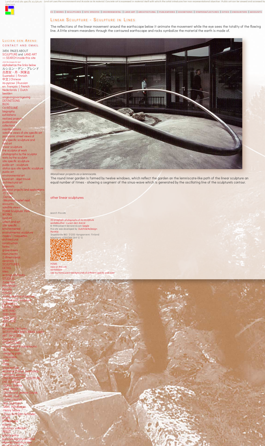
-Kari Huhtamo (11, 403)
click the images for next (11, 62)
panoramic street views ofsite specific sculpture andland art (18, 139)
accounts (256, 11)
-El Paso (7, 193)
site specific (91, 11)
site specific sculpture (15, 161)
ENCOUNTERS (11, 382)
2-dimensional (11, 257)
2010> (6, 325)
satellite (7, 207)
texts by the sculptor (14, 158)
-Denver (7, 197)
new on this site (58, 266)
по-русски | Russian (15, 83)
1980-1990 (9, 314)
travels (6, 425)
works (60, 11)
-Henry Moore (11, 410)
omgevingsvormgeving (16, 97)
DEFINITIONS (11, 101)
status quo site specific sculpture (22, 168)
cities (225, 11)
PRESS (6, 432)
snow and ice (10, 368)
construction (10, 243)
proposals (8, 186)
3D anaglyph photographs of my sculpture (72, 219)
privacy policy (10, 435)
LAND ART (30, 54)
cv (51, 11)
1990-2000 (9, 318)
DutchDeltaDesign (87, 228)
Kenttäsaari (9, 286)
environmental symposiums (19, 346)
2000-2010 (9, 321)
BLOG (5, 104)
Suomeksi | (9, 76)
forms (6, 247)
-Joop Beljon (10, 389)
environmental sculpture (17, 232)
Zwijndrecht (9, 339)
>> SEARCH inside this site (19, 58)
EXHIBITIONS (11, 307)
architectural (147, 11)
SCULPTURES (10, 264)
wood (5, 360)
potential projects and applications (23, 190)
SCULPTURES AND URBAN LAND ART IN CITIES (23, 333)
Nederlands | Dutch (15, 90)
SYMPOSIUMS (11, 343)
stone (5, 364)
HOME (53, 263)
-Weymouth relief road (16, 200)
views (16, 207)
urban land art (11, 222)
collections (8, 125)
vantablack (56, 269)
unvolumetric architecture (18, 296)
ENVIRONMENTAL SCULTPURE (21, 378)
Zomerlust (8, 282)
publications (167, 11)
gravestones (10, 250)
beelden (7, 93)
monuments (10, 254)
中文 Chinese (11, 79)
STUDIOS (8, 279)
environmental (112, 11)
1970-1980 (8, 311)
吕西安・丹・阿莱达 (16, 72)
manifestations (11, 129)
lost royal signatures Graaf (18, 439)
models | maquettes (14, 236)
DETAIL (6, 268)
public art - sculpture (15, 165)
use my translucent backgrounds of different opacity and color (82, 272)
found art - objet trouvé (16, 179)
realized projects (12, 118)
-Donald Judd (10, 396)
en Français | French (16, 86)
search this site (58, 212)
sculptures (74, 11)
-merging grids (11, 353)
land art (130, 11)
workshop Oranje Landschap (20, 371)
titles (5, 271)
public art (8, 172)
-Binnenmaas (11, 350)
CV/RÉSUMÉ (10, 108)
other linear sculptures (67, 197)
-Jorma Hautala (12, 399)
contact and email (20, 44)
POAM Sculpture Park (16, 211)
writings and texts (13, 275)
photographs (10, 421)
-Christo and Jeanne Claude (20, 393)
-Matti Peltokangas (14, 407)
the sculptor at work (14, 150)
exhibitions (185, 11)
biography (8, 111)
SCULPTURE (9, 54)
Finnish (22, 76)
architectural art (12, 182)
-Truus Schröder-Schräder (19, 414)
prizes (6, 417)
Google (85, 225)
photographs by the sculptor (19, 154)
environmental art (13, 175)
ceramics (8, 261)
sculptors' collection (14, 428)
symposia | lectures (14, 328)
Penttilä (54, 231)
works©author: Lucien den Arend (67, 223)
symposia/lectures (207, 11)
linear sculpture (12, 147)
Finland (7, 293)
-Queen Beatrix (12, 385)
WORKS (7, 214)
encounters (239, 11)
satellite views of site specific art (22, 133)
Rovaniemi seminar (14, 375)
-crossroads (9, 357)
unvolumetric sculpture (16, 300)
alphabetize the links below (19, 65)
